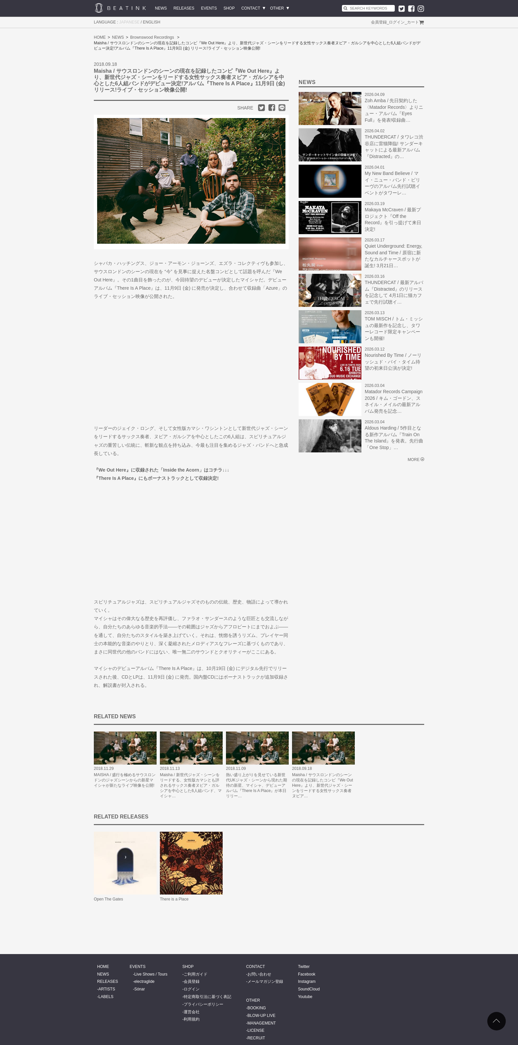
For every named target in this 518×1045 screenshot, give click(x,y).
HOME (100, 37)
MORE (414, 459)
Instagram (306, 981)
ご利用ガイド (195, 974)
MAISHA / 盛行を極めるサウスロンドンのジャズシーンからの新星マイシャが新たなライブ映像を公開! (125, 780)
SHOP (229, 8)
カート (413, 22)
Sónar (139, 989)
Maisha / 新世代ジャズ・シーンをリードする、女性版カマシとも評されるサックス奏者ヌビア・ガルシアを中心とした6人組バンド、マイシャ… (191, 785)
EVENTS (209, 8)
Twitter (304, 966)
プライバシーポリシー (203, 1004)
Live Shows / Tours (150, 974)
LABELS (105, 996)
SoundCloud (309, 989)
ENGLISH (152, 22)
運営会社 (192, 1012)
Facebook (306, 974)
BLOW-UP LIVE (261, 1015)
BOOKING (256, 1008)
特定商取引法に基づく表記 (207, 996)
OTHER (277, 8)
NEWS (161, 8)
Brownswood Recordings (152, 37)
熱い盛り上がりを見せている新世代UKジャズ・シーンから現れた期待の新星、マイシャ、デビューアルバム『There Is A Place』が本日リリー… (256, 785)
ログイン (397, 22)
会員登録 (379, 22)
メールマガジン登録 (265, 981)
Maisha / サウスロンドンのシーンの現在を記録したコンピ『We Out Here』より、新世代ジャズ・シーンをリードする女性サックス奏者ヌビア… (322, 785)
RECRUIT (256, 1038)
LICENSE (255, 1030)
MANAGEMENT (261, 1023)
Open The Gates (108, 899)
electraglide (144, 981)
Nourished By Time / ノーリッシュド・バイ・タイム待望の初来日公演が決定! (393, 362)
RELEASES (183, 8)
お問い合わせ (259, 974)
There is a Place (174, 899)
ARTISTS (106, 989)
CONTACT (250, 8)
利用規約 (192, 1019)
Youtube (305, 996)
